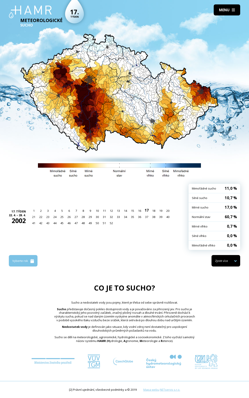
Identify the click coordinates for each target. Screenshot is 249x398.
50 (97, 223)
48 (83, 223)
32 (111, 217)
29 (90, 217)
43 (47, 223)
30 (97, 217)
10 (97, 211)
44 (54, 223)
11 (104, 211)
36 (139, 217)
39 (160, 217)
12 (111, 211)
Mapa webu (151, 390)
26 (69, 217)
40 (167, 217)
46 (69, 223)
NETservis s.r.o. (170, 390)
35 (132, 217)
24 (54, 217)
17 (147, 210)
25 (62, 217)
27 (76, 217)
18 (153, 211)
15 (132, 211)
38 (153, 217)
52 (111, 223)
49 (90, 223)
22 (40, 217)
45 (62, 223)
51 (104, 223)
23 (47, 217)
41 (33, 223)
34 (125, 217)
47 (76, 223)
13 (118, 211)
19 (160, 211)
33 (118, 217)
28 (83, 217)
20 (167, 211)
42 (40, 223)
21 (33, 217)
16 (139, 211)
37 (146, 217)
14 (125, 211)
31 (104, 217)
